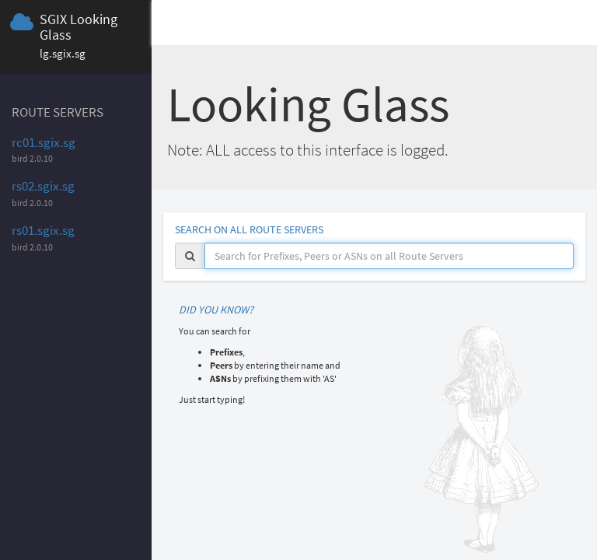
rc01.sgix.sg (43, 142)
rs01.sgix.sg (43, 230)
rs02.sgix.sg (43, 185)
